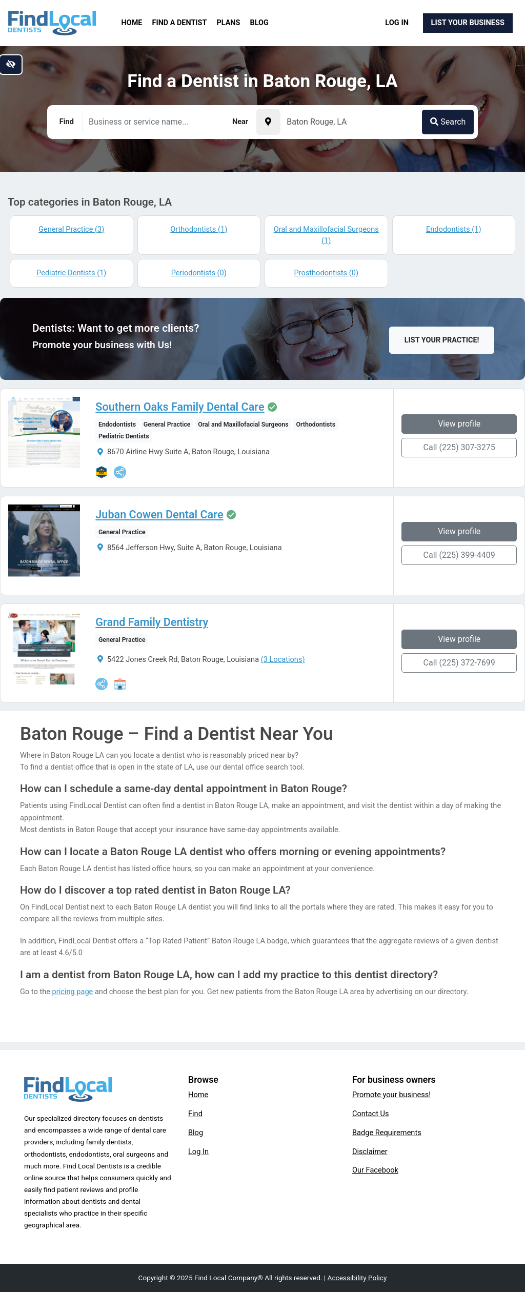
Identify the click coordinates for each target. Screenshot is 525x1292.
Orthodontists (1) (198, 229)
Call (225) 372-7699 (459, 663)
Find (195, 1113)
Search (448, 122)
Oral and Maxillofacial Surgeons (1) (326, 235)
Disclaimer (370, 1151)
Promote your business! (391, 1094)
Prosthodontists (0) (326, 272)
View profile (459, 424)
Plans (228, 22)
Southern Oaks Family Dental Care (179, 407)
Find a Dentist (179, 22)
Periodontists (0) (199, 272)
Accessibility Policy (357, 1278)
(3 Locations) (283, 659)
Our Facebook (375, 1170)
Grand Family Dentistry (151, 622)
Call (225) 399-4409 (459, 555)
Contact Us (370, 1113)
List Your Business (467, 22)
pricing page (72, 991)
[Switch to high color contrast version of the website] (11, 64)
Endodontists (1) (453, 229)
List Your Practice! (442, 340)
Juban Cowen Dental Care (159, 515)
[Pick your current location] (268, 122)
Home (132, 22)
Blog (259, 22)
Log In (397, 22)
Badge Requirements (386, 1132)
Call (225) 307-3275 (459, 447)
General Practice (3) (71, 229)
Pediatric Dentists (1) (71, 272)
